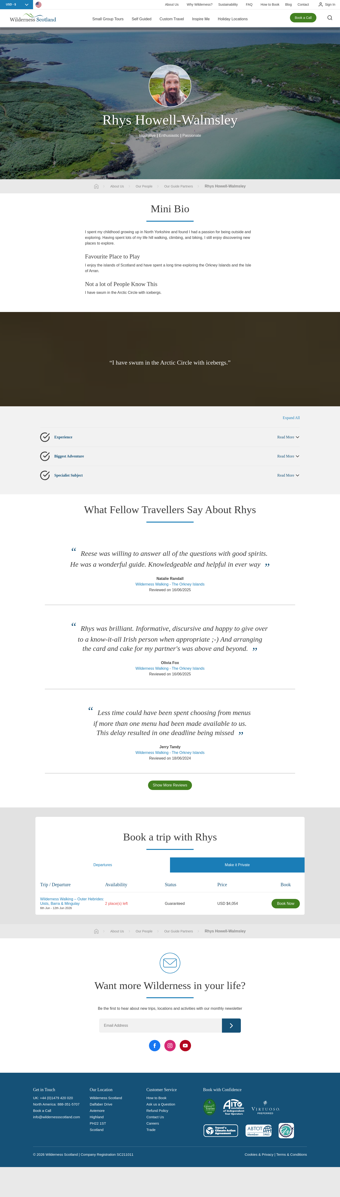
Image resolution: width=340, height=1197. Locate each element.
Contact (303, 4)
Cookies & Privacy (259, 1154)
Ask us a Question (160, 1104)
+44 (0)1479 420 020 (56, 1098)
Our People (144, 186)
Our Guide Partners (178, 186)
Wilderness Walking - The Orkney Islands (170, 584)
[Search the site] (330, 19)
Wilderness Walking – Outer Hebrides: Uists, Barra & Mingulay (72, 901)
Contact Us (155, 1117)
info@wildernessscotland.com (56, 1117)
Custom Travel (172, 19)
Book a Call (303, 19)
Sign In (330, 4)
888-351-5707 (68, 1104)
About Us (172, 4)
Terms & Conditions (291, 1154)
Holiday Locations (233, 19)
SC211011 (125, 1154)
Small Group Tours (107, 19)
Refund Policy (157, 1111)
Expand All (291, 418)
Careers (152, 1123)
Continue (231, 1025)
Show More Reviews (170, 785)
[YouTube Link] (185, 1046)
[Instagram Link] (170, 1046)
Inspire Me (201, 19)
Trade (151, 1130)
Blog (288, 4)
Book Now (285, 904)
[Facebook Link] (155, 1046)
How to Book (270, 4)
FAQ (249, 4)
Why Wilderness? (199, 4)
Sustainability (228, 4)
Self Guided (142, 19)
